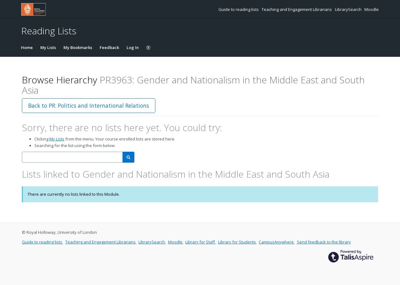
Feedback (109, 47)
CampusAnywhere (277, 242)
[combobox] (72, 157)
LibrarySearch (348, 9)
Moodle (371, 9)
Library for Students (237, 242)
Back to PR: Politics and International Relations (88, 105)
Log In (133, 47)
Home (27, 47)
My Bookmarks (77, 47)
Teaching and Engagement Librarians (297, 9)
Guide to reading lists (239, 9)
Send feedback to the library (324, 242)
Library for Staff (200, 242)
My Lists (48, 47)
